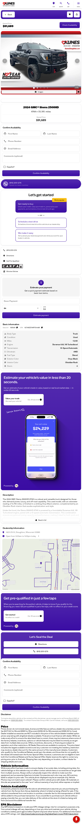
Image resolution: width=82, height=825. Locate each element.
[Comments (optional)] (41, 158)
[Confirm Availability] (41, 173)
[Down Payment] (41, 301)
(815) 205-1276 (73, 720)
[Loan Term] (21, 308)
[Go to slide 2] (37, 88)
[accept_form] (8, 167)
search (61, 6)
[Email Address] (41, 148)
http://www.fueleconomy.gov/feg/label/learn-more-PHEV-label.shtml (49, 814)
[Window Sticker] (11, 271)
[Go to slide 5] (47, 88)
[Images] (39, 92)
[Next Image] (77, 61)
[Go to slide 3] (40, 88)
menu (78, 6)
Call (68, 6)
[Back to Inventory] (8, 14)
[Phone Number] (41, 141)
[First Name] (21, 134)
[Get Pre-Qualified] (11, 261)
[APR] (61, 308)
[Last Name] (61, 134)
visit (54, 6)
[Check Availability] (70, 25)
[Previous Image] (5, 61)
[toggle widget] (76, 819)
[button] (53, 4)
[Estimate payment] (41, 315)
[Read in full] (41, 520)
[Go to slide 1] (34, 88)
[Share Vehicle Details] (77, 14)
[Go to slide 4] (44, 88)
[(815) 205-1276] (10, 250)
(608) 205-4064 (16, 720)
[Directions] (9, 255)
